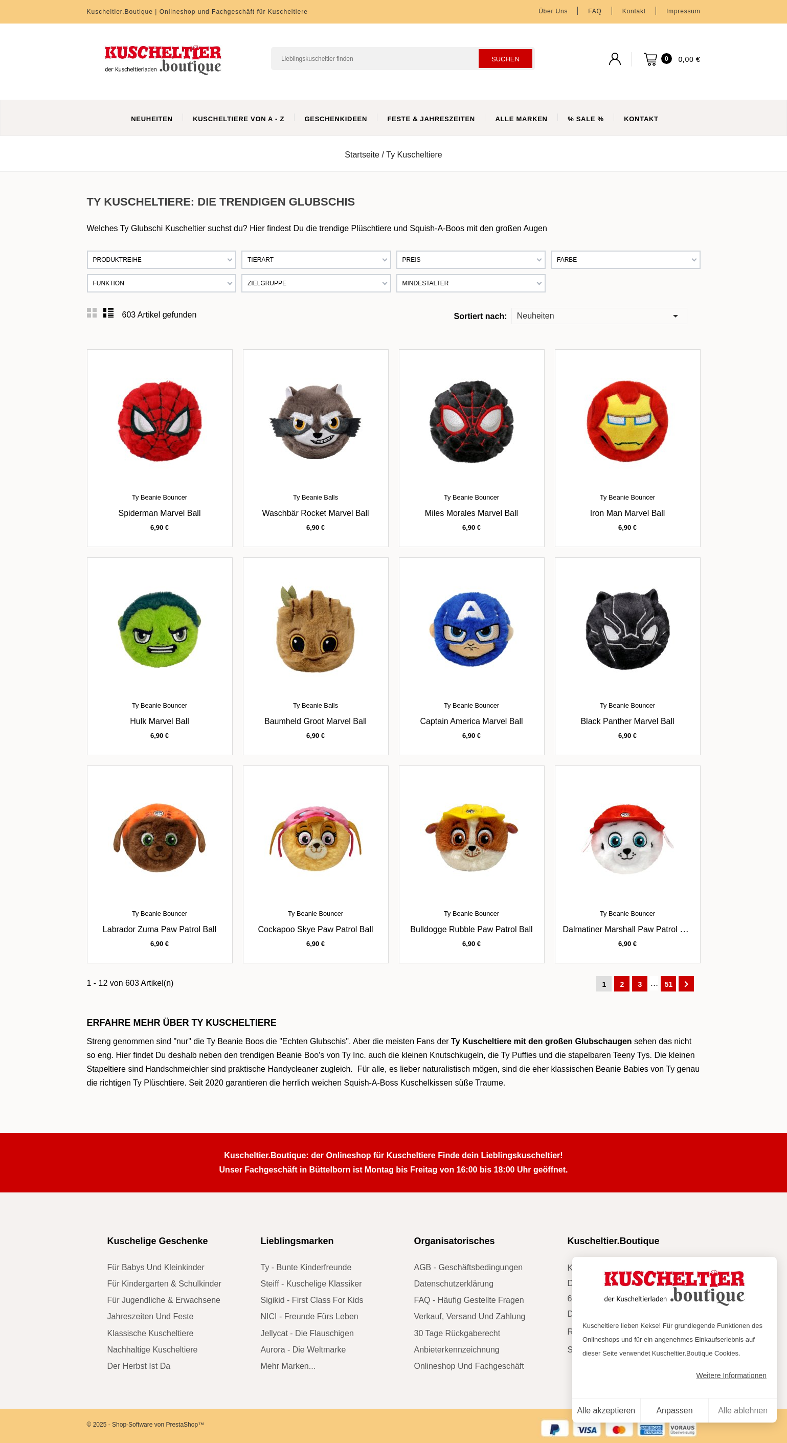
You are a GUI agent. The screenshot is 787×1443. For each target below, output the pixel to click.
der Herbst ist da (139, 1366)
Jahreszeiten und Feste (150, 1316)
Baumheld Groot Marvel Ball (315, 721)
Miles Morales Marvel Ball (471, 513)
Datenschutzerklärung (454, 1283)
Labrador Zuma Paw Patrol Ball (159, 929)
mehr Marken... (288, 1366)
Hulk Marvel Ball (159, 721)
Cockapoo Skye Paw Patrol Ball (315, 929)
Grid (92, 313)
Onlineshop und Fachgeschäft (469, 1366)
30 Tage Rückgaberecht (457, 1333)
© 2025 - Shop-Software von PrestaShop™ (146, 1424)
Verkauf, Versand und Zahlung (470, 1316)
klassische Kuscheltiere (150, 1333)
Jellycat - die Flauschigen (307, 1333)
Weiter (686, 984)
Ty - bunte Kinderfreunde (306, 1267)
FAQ (594, 11)
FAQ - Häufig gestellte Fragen (469, 1300)
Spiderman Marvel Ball (160, 513)
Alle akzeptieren (606, 1410)
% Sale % (586, 119)
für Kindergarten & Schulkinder (164, 1283)
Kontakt (634, 11)
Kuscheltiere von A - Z (238, 119)
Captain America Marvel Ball (471, 721)
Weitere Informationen (731, 1375)
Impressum (683, 11)
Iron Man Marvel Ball (627, 513)
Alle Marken (521, 119)
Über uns (553, 11)
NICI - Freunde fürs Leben (309, 1316)
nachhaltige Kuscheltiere (152, 1349)
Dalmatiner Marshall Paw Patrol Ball (628, 929)
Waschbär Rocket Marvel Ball (315, 513)
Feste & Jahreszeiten (431, 119)
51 (669, 984)
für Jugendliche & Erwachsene (163, 1300)
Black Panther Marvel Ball (627, 721)
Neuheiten (151, 119)
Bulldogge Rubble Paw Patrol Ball (471, 929)
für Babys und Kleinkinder (156, 1267)
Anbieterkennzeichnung (457, 1349)
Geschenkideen (335, 119)
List (108, 313)
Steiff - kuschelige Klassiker (311, 1283)
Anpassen (674, 1410)
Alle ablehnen (743, 1410)
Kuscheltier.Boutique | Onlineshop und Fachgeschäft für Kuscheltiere (197, 11)
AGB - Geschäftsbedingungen (468, 1267)
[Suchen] (403, 58)
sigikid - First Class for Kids (312, 1300)
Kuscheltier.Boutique (614, 1241)
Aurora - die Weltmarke (303, 1349)
